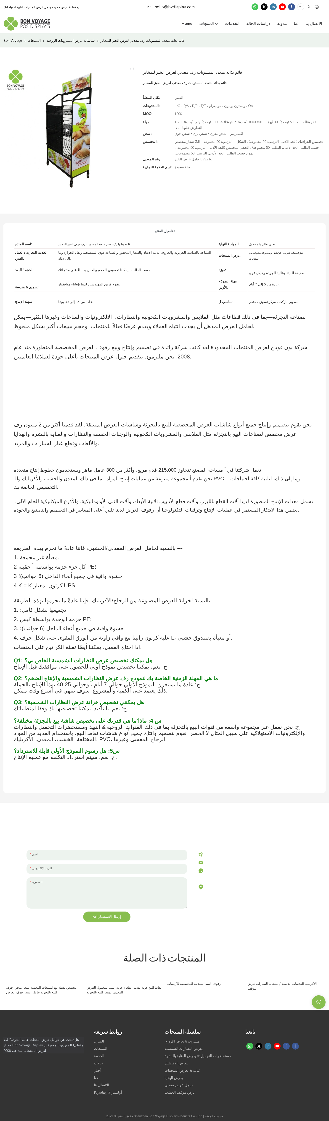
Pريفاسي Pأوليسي (108, 1092)
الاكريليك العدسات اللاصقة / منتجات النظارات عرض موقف (282, 986)
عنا (96, 1078)
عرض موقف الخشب (180, 1092)
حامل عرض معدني (178, 1085)
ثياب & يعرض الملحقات (182, 1070)
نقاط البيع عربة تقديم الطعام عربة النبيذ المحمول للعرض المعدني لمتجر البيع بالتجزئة (124, 990)
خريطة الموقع (214, 1116)
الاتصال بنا (101, 1085)
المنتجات (34, 41)
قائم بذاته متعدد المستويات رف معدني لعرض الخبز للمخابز (142, 41)
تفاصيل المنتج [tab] (164, 231)
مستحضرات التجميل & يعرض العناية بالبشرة (197, 1056)
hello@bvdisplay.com (171, 7)
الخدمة (99, 1056)
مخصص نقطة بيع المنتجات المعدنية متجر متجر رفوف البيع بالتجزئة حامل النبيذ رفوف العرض (41, 990)
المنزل (99, 1041)
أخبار (98, 1070)
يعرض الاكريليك (176, 1063)
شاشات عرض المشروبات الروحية (70, 41)
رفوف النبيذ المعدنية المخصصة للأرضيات (194, 984)
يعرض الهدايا (173, 1078)
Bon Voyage (12, 41)
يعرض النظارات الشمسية (183, 1048)
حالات (99, 1063)
